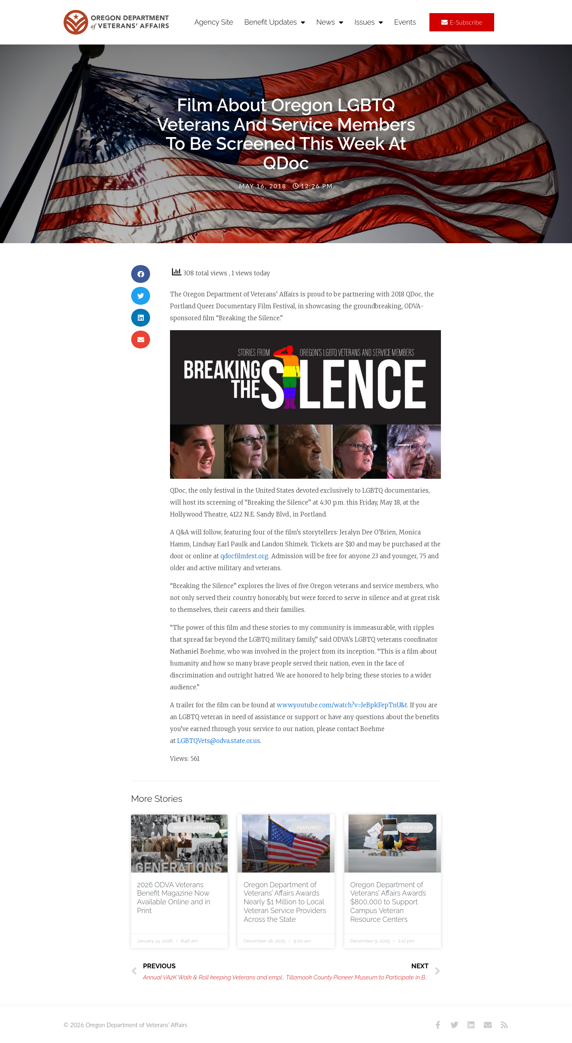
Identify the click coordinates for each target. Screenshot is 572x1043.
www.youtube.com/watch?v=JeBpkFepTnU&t (342, 705)
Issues (368, 22)
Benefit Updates (274, 22)
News (329, 22)
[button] (140, 274)
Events (405, 22)
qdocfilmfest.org (244, 556)
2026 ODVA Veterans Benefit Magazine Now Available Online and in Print (174, 897)
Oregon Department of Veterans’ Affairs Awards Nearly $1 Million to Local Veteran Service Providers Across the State (285, 901)
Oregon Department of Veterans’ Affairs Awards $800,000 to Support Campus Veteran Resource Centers (389, 901)
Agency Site (213, 22)
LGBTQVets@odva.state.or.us (218, 741)
